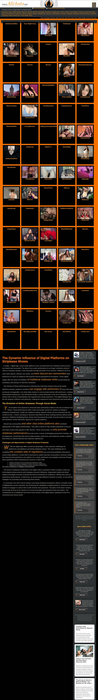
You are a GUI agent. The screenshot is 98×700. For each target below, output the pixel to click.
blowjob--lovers (48, 290)
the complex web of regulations (26, 451)
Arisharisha (85, 44)
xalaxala (11, 188)
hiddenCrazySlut (66, 208)
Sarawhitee (11, 331)
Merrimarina (66, 179)
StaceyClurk (85, 138)
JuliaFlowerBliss (11, 24)
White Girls (28, 15)
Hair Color (67, 17)
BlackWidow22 (66, 229)
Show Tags (93, 17)
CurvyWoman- (29, 126)
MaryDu (85, 229)
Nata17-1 (48, 147)
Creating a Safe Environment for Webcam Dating (84, 628)
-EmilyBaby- (85, 158)
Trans (94, 6)
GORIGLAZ (48, 249)
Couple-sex (66, 311)
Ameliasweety (48, 106)
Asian (10, 12)
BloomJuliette (30, 229)
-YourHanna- (30, 179)
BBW (14, 12)
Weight (84, 17)
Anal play (5, 12)
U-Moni (48, 44)
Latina (24, 13)
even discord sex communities (50, 373)
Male (93, 3)
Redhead (76, 13)
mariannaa (11, 208)
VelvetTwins (48, 188)
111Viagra (48, 229)
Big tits (30, 12)
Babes (19, 12)
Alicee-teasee (11, 106)
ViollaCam (67, 24)
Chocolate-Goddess (85, 270)
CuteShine (48, 270)
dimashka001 (11, 126)
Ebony (67, 12)
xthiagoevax (11, 290)
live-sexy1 (48, 331)
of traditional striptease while (42, 379)
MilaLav (67, 188)
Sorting (88, 17)
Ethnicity (53, 17)
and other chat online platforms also (40, 423)
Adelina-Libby (11, 56)
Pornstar (63, 13)
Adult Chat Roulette (39, 8)
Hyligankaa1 (48, 208)
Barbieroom (66, 138)
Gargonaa (30, 147)
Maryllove (85, 249)
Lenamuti (85, 290)
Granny (80, 12)
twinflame (30, 249)
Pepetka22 (30, 208)
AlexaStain (67, 147)
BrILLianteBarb (11, 311)
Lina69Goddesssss (30, 290)
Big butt (24, 12)
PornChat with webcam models (56, 8)
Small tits (93, 13)
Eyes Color (61, 17)
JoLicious (48, 35)
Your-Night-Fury (30, 24)
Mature (35, 13)
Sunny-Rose (30, 117)
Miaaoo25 (85, 208)
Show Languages (45, 17)
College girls (56, 12)
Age (57, 17)
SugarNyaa (11, 229)
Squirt (10, 15)
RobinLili (85, 188)
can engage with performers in (45, 389)
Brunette (48, 12)
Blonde (35, 12)
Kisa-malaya (67, 97)
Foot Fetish (73, 12)
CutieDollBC (30, 97)
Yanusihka (85, 311)
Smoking (5, 15)
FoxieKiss (85, 106)
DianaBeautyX (11, 249)
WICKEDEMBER (48, 85)
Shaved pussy (84, 13)
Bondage (41, 12)
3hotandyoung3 (67, 249)
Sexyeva (30, 56)
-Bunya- (48, 65)
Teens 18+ (16, 15)
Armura (48, 311)
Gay (93, 5)
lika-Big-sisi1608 (30, 331)
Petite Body (55, 13)
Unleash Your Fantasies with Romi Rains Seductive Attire (84, 654)
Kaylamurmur (67, 106)
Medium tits (42, 13)
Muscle (48, 13)
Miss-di (30, 188)
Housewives (10, 13)
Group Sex (87, 12)
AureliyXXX (66, 270)
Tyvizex (30, 65)
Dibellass (29, 311)
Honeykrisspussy (85, 65)
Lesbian (29, 13)
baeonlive (48, 179)
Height (79, 17)
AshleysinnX (30, 270)
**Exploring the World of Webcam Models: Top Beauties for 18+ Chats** (84, 681)
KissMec (11, 270)
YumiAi (11, 65)
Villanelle (85, 179)
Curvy (62, 12)
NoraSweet (11, 167)
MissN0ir (66, 56)
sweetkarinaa (67, 290)
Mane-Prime (11, 97)
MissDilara (85, 35)
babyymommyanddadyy (50, 126)
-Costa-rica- (85, 331)
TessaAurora (85, 97)
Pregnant (70, 13)
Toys (22, 15)
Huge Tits (18, 13)
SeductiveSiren (11, 158)
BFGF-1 (67, 76)
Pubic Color (74, 17)
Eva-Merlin (67, 331)
